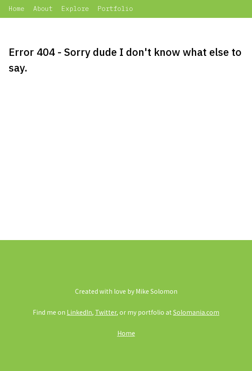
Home (16, 8)
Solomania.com (196, 312)
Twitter (105, 312)
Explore (75, 8)
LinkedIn (79, 312)
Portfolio (115, 8)
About (43, 8)
